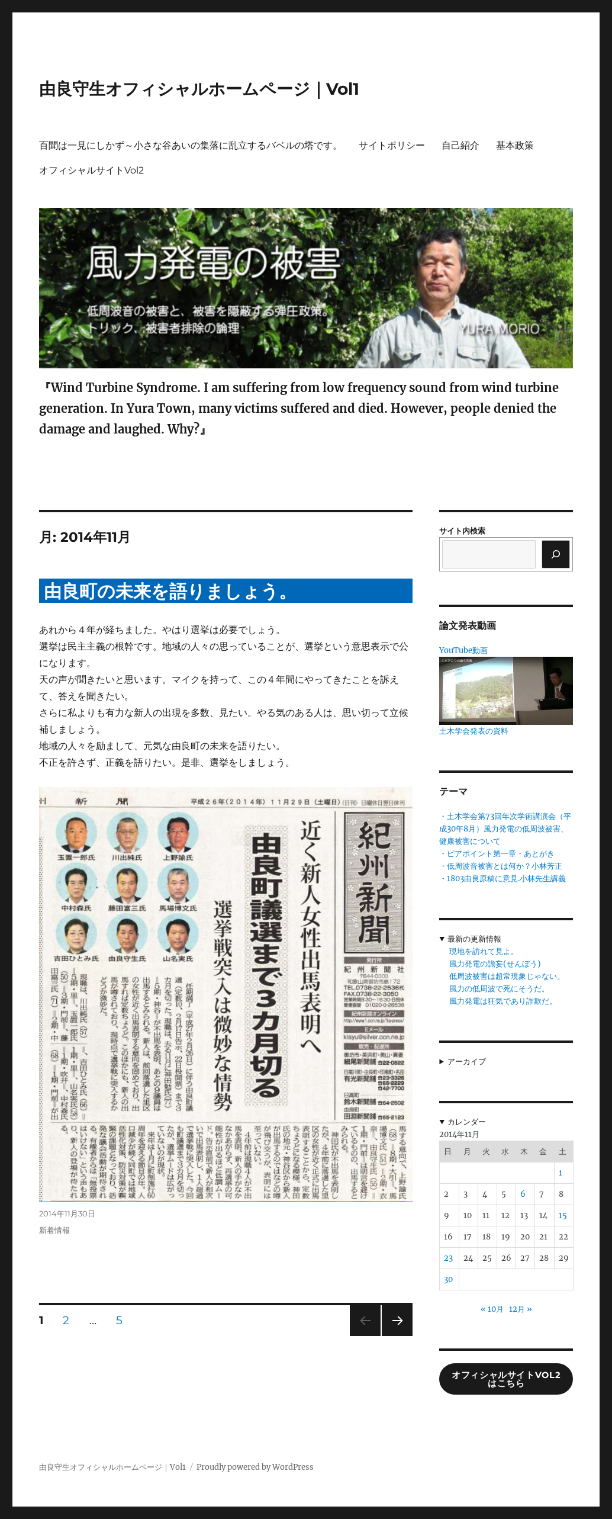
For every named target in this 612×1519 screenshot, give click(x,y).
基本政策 (515, 145)
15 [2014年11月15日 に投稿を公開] (563, 1215)
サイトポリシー (392, 145)
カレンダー (466, 1122)
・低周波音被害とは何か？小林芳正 (500, 866)
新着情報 (54, 1230)
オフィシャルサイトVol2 (91, 170)
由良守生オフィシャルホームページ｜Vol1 (199, 89)
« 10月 (492, 1309)
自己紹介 (460, 145)
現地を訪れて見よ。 (483, 951)
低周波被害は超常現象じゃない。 (507, 976)
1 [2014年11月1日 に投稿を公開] (560, 1173)
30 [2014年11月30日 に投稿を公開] (448, 1279)
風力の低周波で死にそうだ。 (499, 989)
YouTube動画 (463, 651)
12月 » (520, 1309)
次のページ (393, 1335)
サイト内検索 (462, 531)
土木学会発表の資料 (473, 731)
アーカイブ (466, 1061)
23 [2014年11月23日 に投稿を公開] (448, 1258)
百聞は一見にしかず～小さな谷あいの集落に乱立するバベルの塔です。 (190, 145)
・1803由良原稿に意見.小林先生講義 (502, 878)
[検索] (556, 554)
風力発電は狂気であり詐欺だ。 (503, 1001)
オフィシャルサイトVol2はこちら (506, 1379)
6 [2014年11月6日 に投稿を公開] (523, 1194)
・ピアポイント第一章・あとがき (497, 854)
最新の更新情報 (474, 939)
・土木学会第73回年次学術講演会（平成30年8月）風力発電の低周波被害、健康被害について (505, 828)
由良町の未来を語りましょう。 (170, 591)
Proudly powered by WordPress (255, 1467)
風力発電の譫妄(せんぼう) (495, 964)
